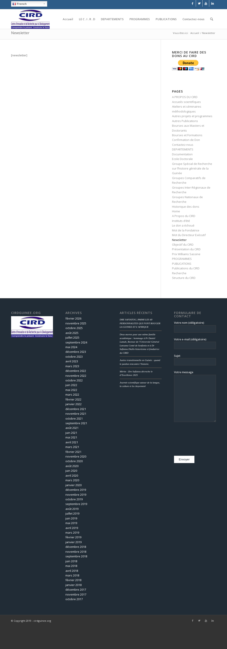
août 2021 (71, 428)
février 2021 (73, 452)
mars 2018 (72, 575)
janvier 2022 (73, 404)
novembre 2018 (75, 552)
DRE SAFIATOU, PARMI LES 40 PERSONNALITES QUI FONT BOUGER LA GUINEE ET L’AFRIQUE (140, 323)
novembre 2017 (75, 594)
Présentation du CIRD (186, 249)
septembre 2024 (76, 342)
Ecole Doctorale (182, 159)
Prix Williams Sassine (186, 254)
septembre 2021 (76, 423)
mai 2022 (71, 390)
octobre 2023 (74, 357)
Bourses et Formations (187, 135)
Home (176, 211)
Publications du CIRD (186, 268)
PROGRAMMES (182, 259)
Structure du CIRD (184, 278)
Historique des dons (185, 207)
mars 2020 (72, 480)
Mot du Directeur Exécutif (189, 235)
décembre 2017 (75, 590)
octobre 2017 (74, 599)
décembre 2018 (75, 547)
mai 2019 (71, 523)
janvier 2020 (73, 485)
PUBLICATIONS (181, 264)
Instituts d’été (181, 221)
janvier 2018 (73, 585)
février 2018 (73, 580)
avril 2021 (71, 442)
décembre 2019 (75, 490)
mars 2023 (72, 366)
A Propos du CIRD (183, 216)
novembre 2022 (75, 376)
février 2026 (73, 318)
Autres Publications (185, 121)
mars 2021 (72, 447)
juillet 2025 (72, 337)
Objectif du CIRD (183, 245)
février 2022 (73, 399)
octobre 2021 (74, 418)
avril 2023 (71, 361)
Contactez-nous (182, 145)
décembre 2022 (75, 371)
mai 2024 (71, 347)
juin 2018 (71, 561)
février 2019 (73, 537)
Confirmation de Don (186, 140)
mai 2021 (71, 437)
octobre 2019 (74, 499)
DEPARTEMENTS (182, 149)
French (19, 4)
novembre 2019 (75, 495)
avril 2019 (71, 528)
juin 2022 (71, 385)
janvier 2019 (73, 542)
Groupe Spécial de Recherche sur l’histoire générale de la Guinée (192, 168)
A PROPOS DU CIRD (185, 97)
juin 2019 (71, 518)
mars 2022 (72, 395)
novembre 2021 (75, 414)
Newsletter (20, 32)
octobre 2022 (74, 380)
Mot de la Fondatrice (185, 230)
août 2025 (71, 333)
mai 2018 (71, 566)
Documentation (182, 154)
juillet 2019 (72, 513)
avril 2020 (71, 475)
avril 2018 (71, 571)
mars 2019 (72, 533)
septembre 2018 (76, 556)
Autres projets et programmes (192, 116)
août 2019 (71, 509)
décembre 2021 (75, 409)
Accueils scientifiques (186, 102)
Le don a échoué (183, 225)
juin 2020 (71, 471)
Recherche (179, 273)
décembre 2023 (75, 352)
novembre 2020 (75, 456)
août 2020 (71, 466)
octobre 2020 (74, 461)
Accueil (194, 33)
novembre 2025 (75, 323)
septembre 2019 (76, 504)
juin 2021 (71, 433)
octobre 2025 (74, 328)
